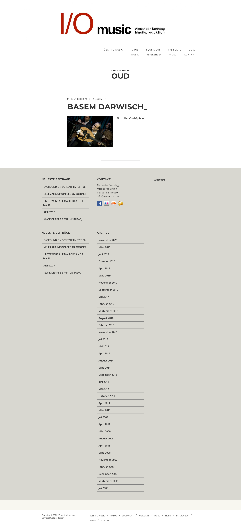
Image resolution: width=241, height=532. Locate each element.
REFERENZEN (154, 54)
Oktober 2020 (107, 261)
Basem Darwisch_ (107, 106)
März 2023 (105, 247)
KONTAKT (190, 54)
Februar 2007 (106, 467)
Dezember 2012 (108, 374)
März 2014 (105, 367)
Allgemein (100, 98)
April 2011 (104, 403)
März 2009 (105, 431)
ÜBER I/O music (113, 49)
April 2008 (104, 445)
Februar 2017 (106, 304)
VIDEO (173, 54)
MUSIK (135, 54)
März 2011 (105, 410)
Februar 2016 (106, 325)
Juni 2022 (104, 254)
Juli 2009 (103, 417)
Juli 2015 (103, 339)
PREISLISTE (174, 49)
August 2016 (106, 318)
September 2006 (108, 481)
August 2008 (106, 438)
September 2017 (108, 289)
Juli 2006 (103, 488)
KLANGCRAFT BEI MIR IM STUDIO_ (62, 219)
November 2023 (108, 240)
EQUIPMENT (153, 49)
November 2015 (108, 332)
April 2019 (104, 268)
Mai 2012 (104, 389)
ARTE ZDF (49, 212)
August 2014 (106, 360)
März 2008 (105, 452)
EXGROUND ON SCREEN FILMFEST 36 (64, 187)
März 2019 (105, 275)
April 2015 (104, 353)
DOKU (192, 49)
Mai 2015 (104, 346)
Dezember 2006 (108, 474)
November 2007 (108, 459)
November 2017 (108, 282)
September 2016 (108, 311)
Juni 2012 (104, 382)
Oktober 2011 (107, 396)
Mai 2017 (104, 296)
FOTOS (134, 49)
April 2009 (104, 424)
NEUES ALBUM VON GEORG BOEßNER (65, 194)
